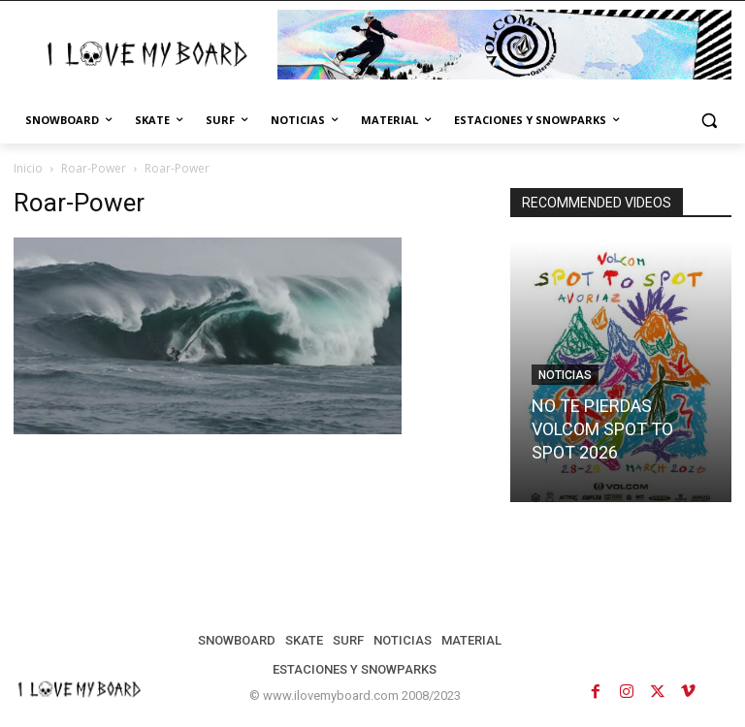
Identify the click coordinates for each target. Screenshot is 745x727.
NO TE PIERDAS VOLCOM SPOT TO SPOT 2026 (602, 428)
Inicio (28, 168)
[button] (708, 120)
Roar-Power (93, 168)
